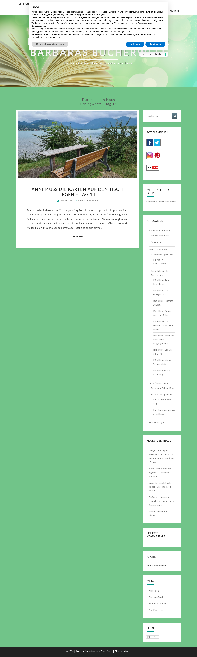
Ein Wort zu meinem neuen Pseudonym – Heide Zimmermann (161, 501)
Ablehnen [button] (135, 44)
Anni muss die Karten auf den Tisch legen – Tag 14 (77, 191)
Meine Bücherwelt (160, 235)
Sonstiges (156, 242)
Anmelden (154, 590)
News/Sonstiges (157, 422)
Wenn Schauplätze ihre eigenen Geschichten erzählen (160, 472)
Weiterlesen (78, 236)
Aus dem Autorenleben (160, 230)
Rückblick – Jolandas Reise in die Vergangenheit (163, 339)
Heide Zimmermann (158, 383)
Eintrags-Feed (156, 597)
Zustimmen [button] (155, 44)
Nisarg (127, 651)
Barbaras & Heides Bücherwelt (161, 201)
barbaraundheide (88, 200)
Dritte (93, 17)
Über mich (174, 11)
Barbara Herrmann (158, 249)
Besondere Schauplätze (162, 388)
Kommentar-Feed (157, 603)
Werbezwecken (38, 23)
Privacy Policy (152, 637)
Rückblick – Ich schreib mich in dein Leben (163, 325)
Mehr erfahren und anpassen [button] (50, 44)
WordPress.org (156, 610)
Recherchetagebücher (162, 254)
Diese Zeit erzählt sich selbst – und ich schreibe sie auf (161, 486)
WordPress (107, 651)
